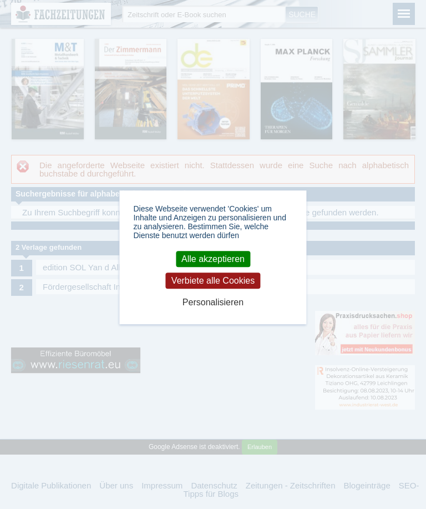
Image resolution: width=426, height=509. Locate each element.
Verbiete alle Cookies (213, 280)
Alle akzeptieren (213, 259)
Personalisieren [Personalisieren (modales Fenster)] (213, 302)
